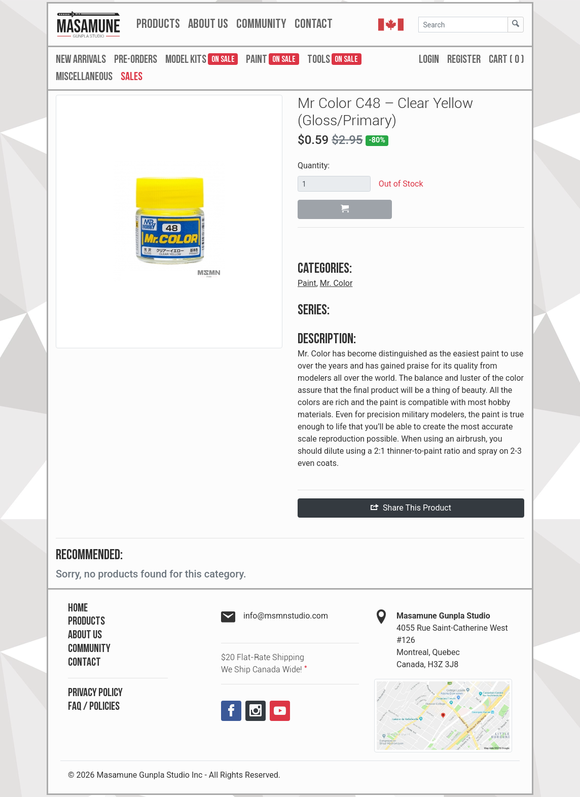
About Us (85, 635)
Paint (307, 283)
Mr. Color (336, 283)
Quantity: (314, 165)
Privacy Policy (95, 693)
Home (78, 608)
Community (89, 649)
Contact (84, 662)
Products (86, 621)
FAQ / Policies (94, 706)
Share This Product (411, 508)
